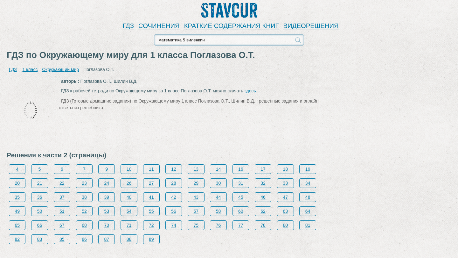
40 (129, 197)
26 (129, 183)
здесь (251, 90)
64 (307, 211)
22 (62, 183)
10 (129, 169)
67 (62, 225)
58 (218, 211)
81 (307, 225)
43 (196, 197)
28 (173, 183)
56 (173, 211)
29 (196, 183)
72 (151, 225)
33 (285, 183)
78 (263, 225)
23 (84, 183)
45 (240, 197)
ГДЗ (128, 25)
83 (39, 239)
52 (84, 211)
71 (129, 225)
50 (39, 211)
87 (106, 239)
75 (196, 225)
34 (307, 183)
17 (263, 169)
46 (263, 197)
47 (285, 197)
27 (151, 183)
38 (84, 197)
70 (106, 225)
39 (106, 197)
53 (106, 211)
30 (218, 183)
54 (129, 211)
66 (39, 225)
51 (62, 211)
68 (84, 225)
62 (263, 211)
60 (240, 211)
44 (218, 197)
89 (151, 239)
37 (62, 197)
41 (151, 197)
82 (17, 239)
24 (106, 183)
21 (39, 183)
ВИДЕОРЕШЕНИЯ (311, 25)
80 (285, 225)
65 (17, 225)
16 (240, 169)
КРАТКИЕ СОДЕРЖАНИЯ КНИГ (231, 25)
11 (151, 169)
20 (17, 183)
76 (218, 225)
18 (285, 169)
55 (151, 211)
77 (240, 225)
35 (17, 197)
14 (218, 169)
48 (307, 197)
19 (307, 169)
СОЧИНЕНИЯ (159, 25)
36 (39, 197)
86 (84, 239)
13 (196, 169)
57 (196, 211)
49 (17, 211)
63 (285, 211)
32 (263, 183)
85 (62, 239)
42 (173, 197)
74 (173, 225)
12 (173, 169)
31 (240, 183)
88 (129, 239)
